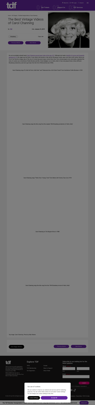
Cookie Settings (33, 398)
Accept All (54, 398)
